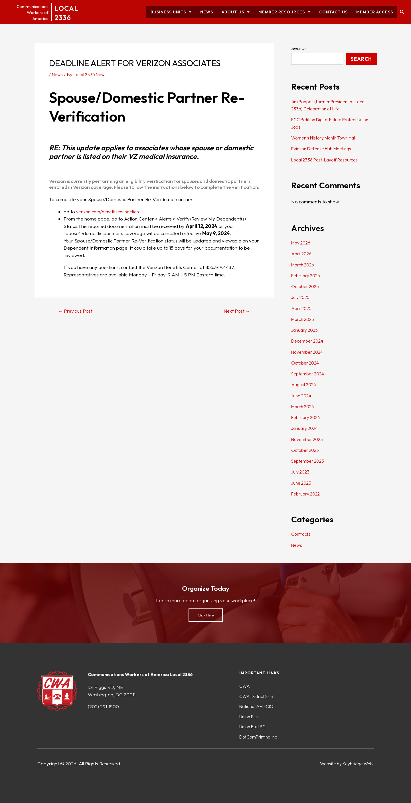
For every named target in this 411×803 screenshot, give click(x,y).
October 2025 (306, 286)
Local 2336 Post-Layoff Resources (328, 160)
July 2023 (301, 472)
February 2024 (307, 417)
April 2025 (302, 308)
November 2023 (309, 439)
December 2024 (309, 341)
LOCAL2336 (69, 12)
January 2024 (306, 428)
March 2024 (304, 406)
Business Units (171, 12)
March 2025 (304, 319)
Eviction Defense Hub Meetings (325, 148)
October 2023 (306, 450)
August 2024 (305, 384)
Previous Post (77, 310)
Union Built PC (254, 726)
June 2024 (302, 396)
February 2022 (307, 494)
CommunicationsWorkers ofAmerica (28, 12)
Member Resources (284, 12)
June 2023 (302, 483)
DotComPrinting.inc (260, 737)
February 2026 (307, 275)
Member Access (374, 12)
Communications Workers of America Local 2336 (145, 672)
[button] (402, 12)
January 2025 (306, 330)
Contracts (301, 534)
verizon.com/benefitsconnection (110, 212)
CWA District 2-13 (257, 694)
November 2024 (309, 352)
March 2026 (304, 265)
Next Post (235, 310)
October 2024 (306, 363)
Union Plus (250, 716)
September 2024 (309, 374)
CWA (245, 684)
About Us (236, 12)
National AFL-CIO (258, 705)
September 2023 (309, 461)
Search (298, 48)
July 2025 (301, 297)
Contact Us (333, 12)
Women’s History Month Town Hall (328, 138)
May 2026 (302, 243)
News (206, 12)
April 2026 (302, 253)
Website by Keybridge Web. (343, 763)
